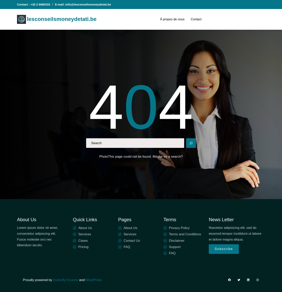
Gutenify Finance (66, 280)
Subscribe (224, 249)
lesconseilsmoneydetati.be (61, 19)
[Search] (191, 143)
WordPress (94, 280)
